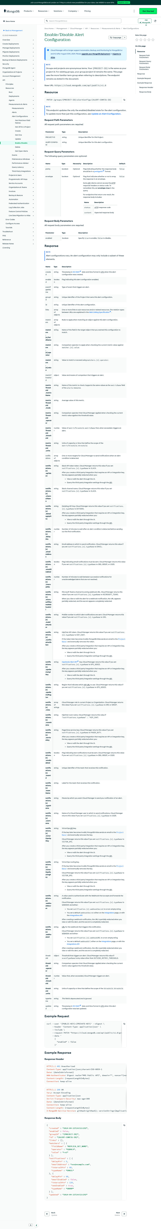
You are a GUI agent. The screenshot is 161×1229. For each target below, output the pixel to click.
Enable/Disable (21, 143)
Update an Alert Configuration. (106, 113)
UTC (102, 272)
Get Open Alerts (21, 151)
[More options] (125, 37)
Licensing (6, 248)
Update (18, 139)
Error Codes (10, 219)
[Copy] (124, 100)
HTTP (113, 183)
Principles (9, 84)
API (89, 183)
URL (88, 685)
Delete (17, 147)
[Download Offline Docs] (31, 1225)
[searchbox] (83, 21)
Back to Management (13, 30)
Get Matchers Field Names (22, 121)
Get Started (148, 11)
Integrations (109, 913)
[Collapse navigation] (36, 1225)
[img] (136, 39)
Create (18, 131)
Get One (18, 135)
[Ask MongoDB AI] (144, 21)
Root (10, 92)
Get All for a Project (22, 127)
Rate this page (141, 35)
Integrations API (76, 915)
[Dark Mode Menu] (155, 21)
